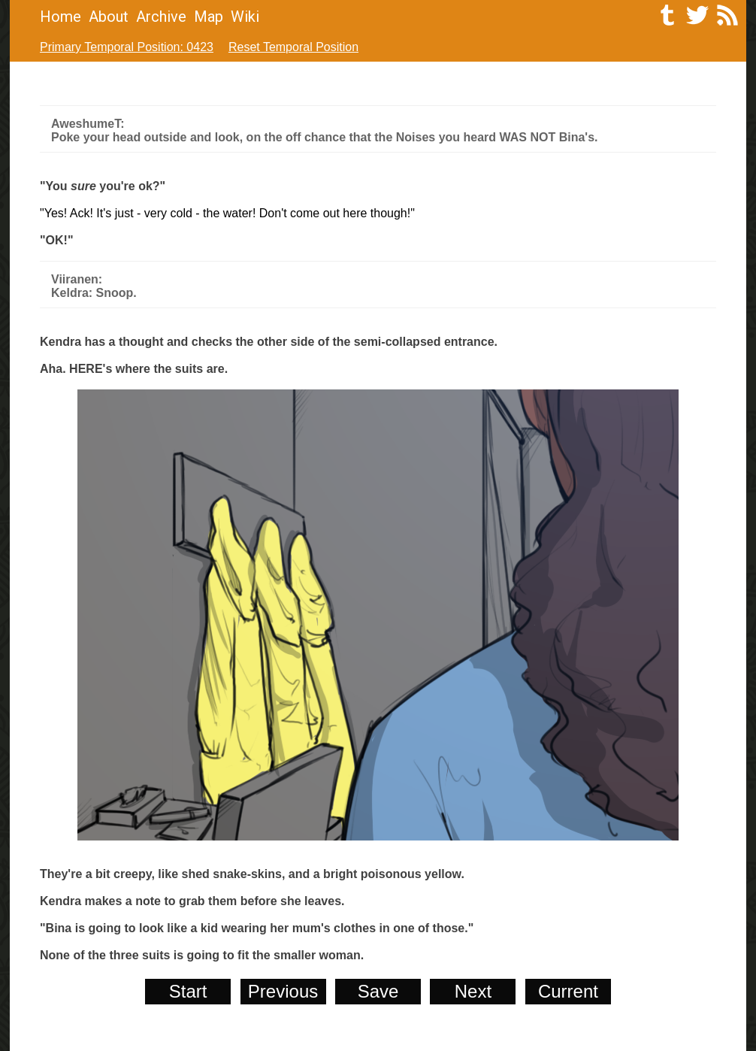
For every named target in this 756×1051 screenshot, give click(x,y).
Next (473, 991)
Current (568, 991)
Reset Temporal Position (293, 47)
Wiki (245, 17)
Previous (283, 991)
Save (378, 991)
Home (60, 17)
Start (188, 991)
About (109, 17)
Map (208, 17)
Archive (161, 17)
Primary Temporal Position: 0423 (126, 47)
